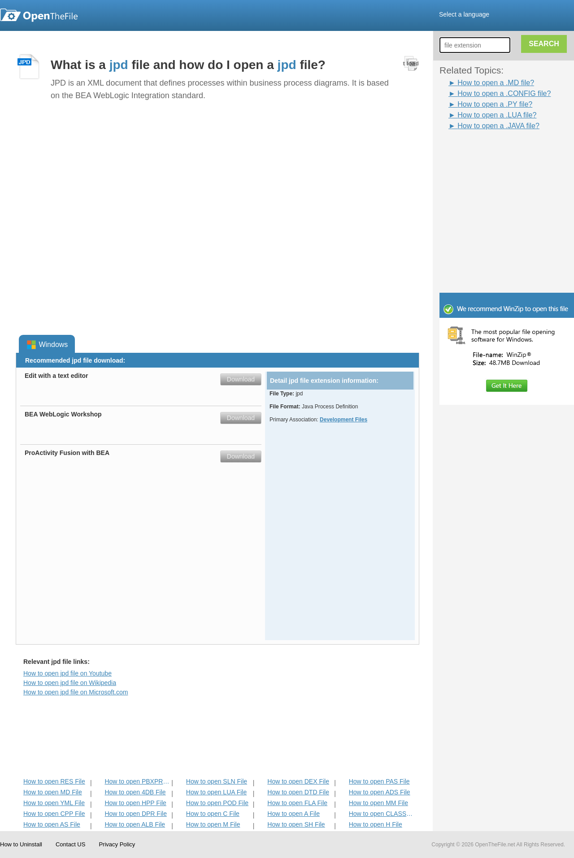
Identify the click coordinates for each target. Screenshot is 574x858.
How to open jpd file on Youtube (67, 673)
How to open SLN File (216, 781)
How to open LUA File (216, 792)
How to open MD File (52, 792)
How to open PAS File (379, 781)
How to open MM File (378, 802)
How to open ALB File (134, 824)
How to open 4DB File (134, 792)
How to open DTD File (298, 792)
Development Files (343, 419)
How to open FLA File (297, 802)
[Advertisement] (493, 151)
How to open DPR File (135, 813)
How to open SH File (296, 824)
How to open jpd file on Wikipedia (69, 682)
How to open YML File (54, 802)
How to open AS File (51, 824)
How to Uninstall (21, 844)
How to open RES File (54, 781)
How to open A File (293, 813)
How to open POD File (217, 802)
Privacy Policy (117, 844)
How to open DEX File (298, 781)
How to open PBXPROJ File (137, 781)
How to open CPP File (54, 813)
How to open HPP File (135, 802)
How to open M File (213, 824)
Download (241, 379)
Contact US (70, 844)
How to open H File (375, 824)
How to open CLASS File (381, 813)
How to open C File (212, 813)
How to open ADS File (379, 792)
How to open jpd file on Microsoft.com (75, 692)
